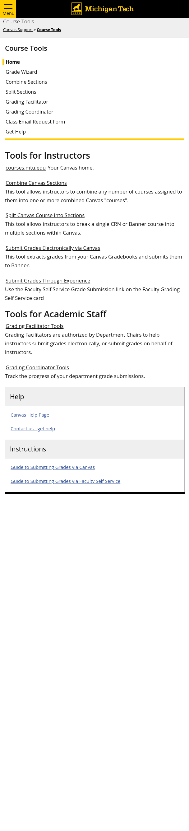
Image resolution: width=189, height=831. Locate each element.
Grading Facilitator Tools (34, 325)
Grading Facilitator (27, 102)
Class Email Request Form (35, 122)
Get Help (16, 131)
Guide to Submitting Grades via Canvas (53, 467)
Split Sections (21, 92)
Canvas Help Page (30, 415)
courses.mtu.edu (26, 167)
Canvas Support (18, 29)
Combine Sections (26, 82)
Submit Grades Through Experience (48, 280)
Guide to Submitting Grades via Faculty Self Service (65, 481)
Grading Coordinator (29, 112)
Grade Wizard (21, 72)
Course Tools (18, 21)
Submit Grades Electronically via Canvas (53, 247)
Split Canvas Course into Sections (45, 215)
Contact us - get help (33, 428)
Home (13, 62)
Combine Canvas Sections (36, 182)
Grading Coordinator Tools (37, 367)
